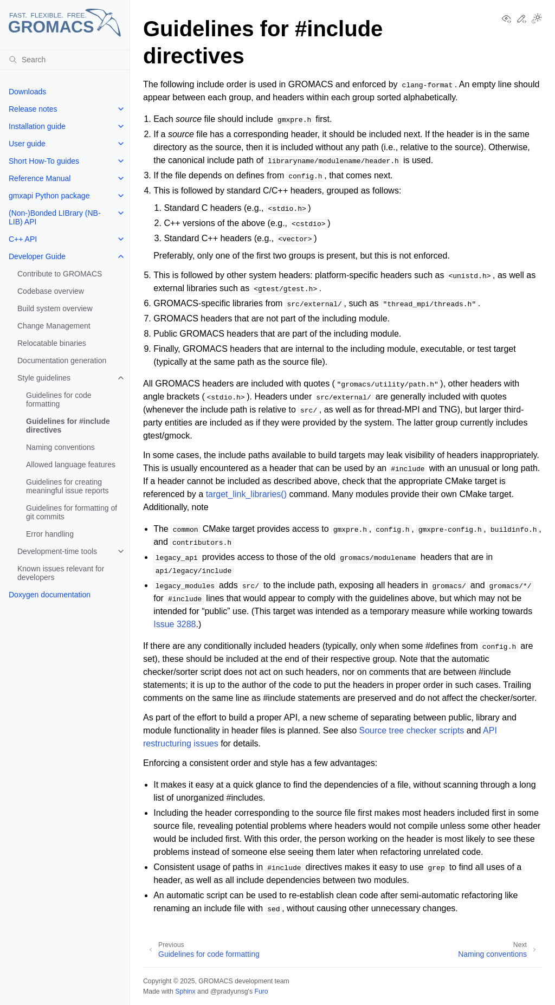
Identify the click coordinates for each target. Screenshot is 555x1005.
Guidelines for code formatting (59, 399)
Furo (261, 991)
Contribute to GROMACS (59, 273)
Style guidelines (43, 377)
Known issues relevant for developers (60, 573)
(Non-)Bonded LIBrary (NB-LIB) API (55, 217)
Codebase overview (50, 291)
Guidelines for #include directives (68, 425)
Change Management (54, 325)
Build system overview (55, 308)
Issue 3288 (174, 624)
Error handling (50, 534)
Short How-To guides (44, 161)
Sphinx (185, 991)
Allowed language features (70, 464)
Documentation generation (61, 360)
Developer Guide (37, 256)
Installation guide (37, 126)
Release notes (33, 109)
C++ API (23, 239)
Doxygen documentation (50, 594)
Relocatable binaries (51, 343)
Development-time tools (57, 551)
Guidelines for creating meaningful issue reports (67, 486)
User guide (27, 143)
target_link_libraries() (246, 494)
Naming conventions (60, 447)
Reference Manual (39, 178)
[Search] (65, 59)
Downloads (27, 91)
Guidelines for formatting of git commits (71, 512)
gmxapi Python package (49, 195)
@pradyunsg (229, 991)
